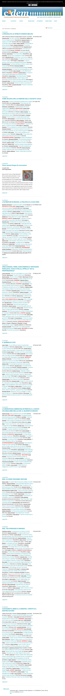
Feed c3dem (49, 27)
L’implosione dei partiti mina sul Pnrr (11, 287)
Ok (29, 5)
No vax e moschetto (14, 38)
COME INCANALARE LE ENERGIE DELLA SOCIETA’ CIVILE (21, 98)
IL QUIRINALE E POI (8, 342)
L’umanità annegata (23, 52)
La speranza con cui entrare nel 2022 (20, 531)
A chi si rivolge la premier (8, 40)
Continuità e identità (7, 43)
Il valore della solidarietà (14, 551)
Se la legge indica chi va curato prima (17, 546)
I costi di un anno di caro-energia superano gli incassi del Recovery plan (17, 294)
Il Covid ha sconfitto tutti (18, 204)
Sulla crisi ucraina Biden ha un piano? (20, 273)
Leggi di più (34, 5)
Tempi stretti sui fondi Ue (21, 142)
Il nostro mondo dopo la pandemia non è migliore (20, 101)
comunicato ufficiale (6, 502)
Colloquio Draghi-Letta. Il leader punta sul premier (14, 570)
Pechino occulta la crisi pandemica (23, 82)
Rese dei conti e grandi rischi (20, 304)
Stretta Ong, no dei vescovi (21, 57)
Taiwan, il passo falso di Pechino (23, 151)
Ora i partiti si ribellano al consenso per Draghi (13, 649)
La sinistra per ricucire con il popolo (23, 594)
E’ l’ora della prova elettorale (9, 123)
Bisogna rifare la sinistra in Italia (9, 618)
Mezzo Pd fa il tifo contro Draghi (13, 651)
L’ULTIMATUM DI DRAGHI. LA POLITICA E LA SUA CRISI (20, 202)
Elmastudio (12, 691)
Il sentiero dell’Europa (19, 275)
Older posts (5, 689)
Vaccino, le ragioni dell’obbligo (9, 545)
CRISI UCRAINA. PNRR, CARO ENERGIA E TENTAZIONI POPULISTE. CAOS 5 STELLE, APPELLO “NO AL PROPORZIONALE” (20, 268)
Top (10, 693)
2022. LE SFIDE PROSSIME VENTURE (14, 479)
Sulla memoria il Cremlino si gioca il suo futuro (13, 507)
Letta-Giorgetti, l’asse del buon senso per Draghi (20, 240)
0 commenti (5, 32)
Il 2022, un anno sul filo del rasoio (18, 637)
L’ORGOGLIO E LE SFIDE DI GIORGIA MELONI (17, 34)
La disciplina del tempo (12, 543)
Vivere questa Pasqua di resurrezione (14, 165)
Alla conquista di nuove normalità (18, 413)
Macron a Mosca (14, 276)
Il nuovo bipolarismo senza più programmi (17, 127)
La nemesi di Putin (12, 439)
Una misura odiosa (17, 53)
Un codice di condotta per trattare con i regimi (22, 81)
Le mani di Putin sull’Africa (18, 509)
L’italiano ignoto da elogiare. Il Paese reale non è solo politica (16, 350)
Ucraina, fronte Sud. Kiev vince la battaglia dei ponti (14, 149)
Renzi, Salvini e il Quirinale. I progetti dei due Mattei (14, 389)
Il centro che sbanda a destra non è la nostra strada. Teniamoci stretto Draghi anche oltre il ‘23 (17, 319)
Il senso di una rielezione (13, 330)
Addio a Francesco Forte (26, 587)
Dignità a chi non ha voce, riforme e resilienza (19, 574)
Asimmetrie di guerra (21, 76)
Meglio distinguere (27, 251)
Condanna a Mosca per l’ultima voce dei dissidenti (17, 677)
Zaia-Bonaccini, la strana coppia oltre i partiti (15, 239)
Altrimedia (21, 691)
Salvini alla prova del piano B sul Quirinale (12, 362)
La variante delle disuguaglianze (10, 357)
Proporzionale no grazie (8, 324)
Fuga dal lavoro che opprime (23, 584)
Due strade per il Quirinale (16, 379)
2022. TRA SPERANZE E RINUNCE (13, 528)
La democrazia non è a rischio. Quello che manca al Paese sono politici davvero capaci (16, 113)
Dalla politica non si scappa (14, 216)
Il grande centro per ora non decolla (15, 314)
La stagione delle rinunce (23, 533)
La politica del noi (20, 242)
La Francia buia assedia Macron (19, 511)
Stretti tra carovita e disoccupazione (23, 144)
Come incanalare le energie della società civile (18, 116)
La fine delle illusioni (26, 70)
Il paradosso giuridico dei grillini (19, 302)
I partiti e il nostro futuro (11, 642)
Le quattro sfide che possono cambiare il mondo (20, 481)
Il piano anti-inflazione (26, 137)
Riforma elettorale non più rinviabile (20, 646)
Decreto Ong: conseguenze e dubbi (16, 55)
